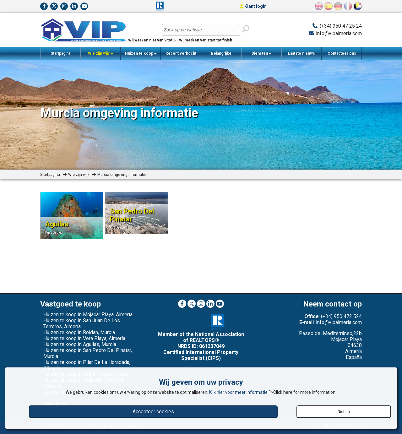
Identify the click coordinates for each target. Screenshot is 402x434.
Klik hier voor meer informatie (239, 392)
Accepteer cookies (153, 412)
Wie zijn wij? (100, 53)
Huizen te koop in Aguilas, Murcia (79, 344)
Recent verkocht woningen (181, 55)
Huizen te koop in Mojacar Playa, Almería (88, 314)
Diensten (261, 53)
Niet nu (344, 412)
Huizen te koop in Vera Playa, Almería (84, 338)
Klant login (253, 6)
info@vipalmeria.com (339, 33)
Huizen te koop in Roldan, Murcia (79, 332)
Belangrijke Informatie (221, 55)
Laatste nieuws (301, 53)
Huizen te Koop (141, 53)
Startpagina (60, 53)
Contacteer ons (342, 53)
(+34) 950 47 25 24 (341, 26)
